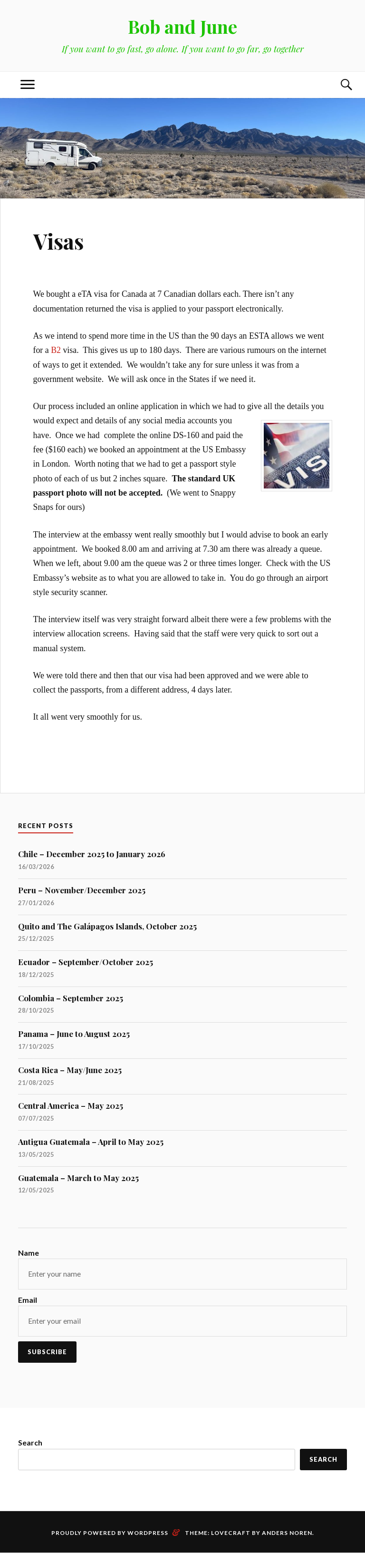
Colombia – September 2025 (70, 998)
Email (27, 1299)
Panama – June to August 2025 (74, 1033)
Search (30, 1442)
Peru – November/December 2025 (81, 890)
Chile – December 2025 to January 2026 (91, 854)
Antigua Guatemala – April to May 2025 (90, 1141)
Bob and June (182, 26)
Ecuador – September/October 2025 (85, 962)
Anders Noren (287, 1532)
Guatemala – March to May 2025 (78, 1177)
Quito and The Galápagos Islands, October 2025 (107, 926)
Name (28, 1252)
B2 (56, 350)
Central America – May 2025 (70, 1105)
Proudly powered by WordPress (109, 1532)
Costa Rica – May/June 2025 (70, 1070)
